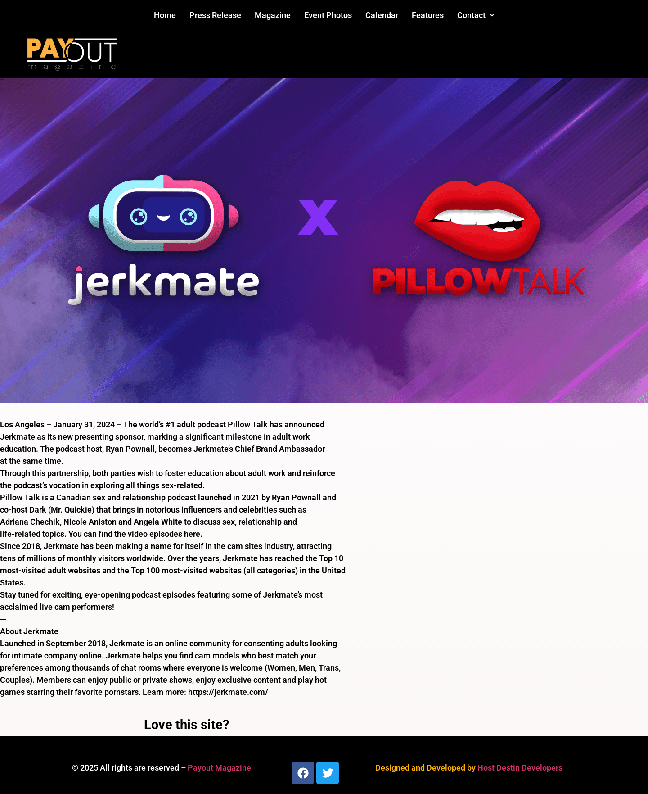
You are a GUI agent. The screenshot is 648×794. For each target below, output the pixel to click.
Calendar (381, 15)
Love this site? (186, 724)
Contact (475, 15)
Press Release (215, 15)
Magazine (273, 15)
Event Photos (328, 15)
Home (165, 15)
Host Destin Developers (519, 767)
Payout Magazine (219, 767)
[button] (475, 15)
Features (428, 15)
